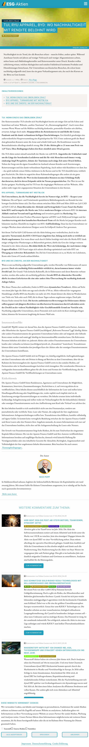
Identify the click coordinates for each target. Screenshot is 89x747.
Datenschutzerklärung (41, 743)
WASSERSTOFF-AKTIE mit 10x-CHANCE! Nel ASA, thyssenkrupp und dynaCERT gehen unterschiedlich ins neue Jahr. (54, 650)
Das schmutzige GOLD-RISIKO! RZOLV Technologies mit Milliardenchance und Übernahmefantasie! (52, 582)
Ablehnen (74, 734)
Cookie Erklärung (60, 743)
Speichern (44, 734)
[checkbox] (2, 728)
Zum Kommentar (34, 565)
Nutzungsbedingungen (12, 447)
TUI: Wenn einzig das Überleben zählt (26, 97)
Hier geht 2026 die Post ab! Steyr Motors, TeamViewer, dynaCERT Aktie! (53, 521)
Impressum (26, 743)
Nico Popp (33, 79)
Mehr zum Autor (9, 493)
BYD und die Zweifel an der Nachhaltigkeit (29, 103)
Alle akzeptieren (14, 734)
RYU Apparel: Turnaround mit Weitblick (27, 100)
